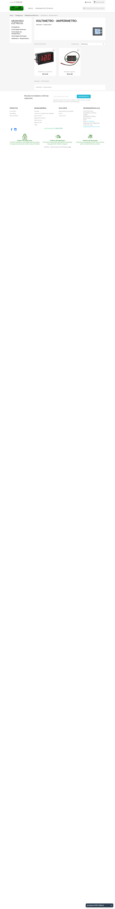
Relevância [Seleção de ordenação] (92, 44)
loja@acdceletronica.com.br (91, 126)
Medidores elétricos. (17, 22)
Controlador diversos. (18, 29)
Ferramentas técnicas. (44, 8)
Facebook (11, 129)
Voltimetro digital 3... (70, 72)
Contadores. (15, 27)
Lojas (35, 124)
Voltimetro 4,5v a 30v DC (45, 72)
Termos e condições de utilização (44, 113)
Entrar (61, 113)
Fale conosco (38, 120)
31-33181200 (18, 2)
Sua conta (63, 108)
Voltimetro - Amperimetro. (20, 38)
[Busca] (94, 8)
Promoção (13, 111)
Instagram (15, 129)
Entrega (36, 111)
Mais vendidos (14, 115)
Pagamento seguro (40, 118)
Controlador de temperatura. (16, 33)
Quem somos (38, 115)
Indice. (30, 8)
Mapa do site (38, 122)
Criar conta (62, 115)
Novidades (13, 113)
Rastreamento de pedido (66, 111)
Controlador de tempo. (19, 36)
